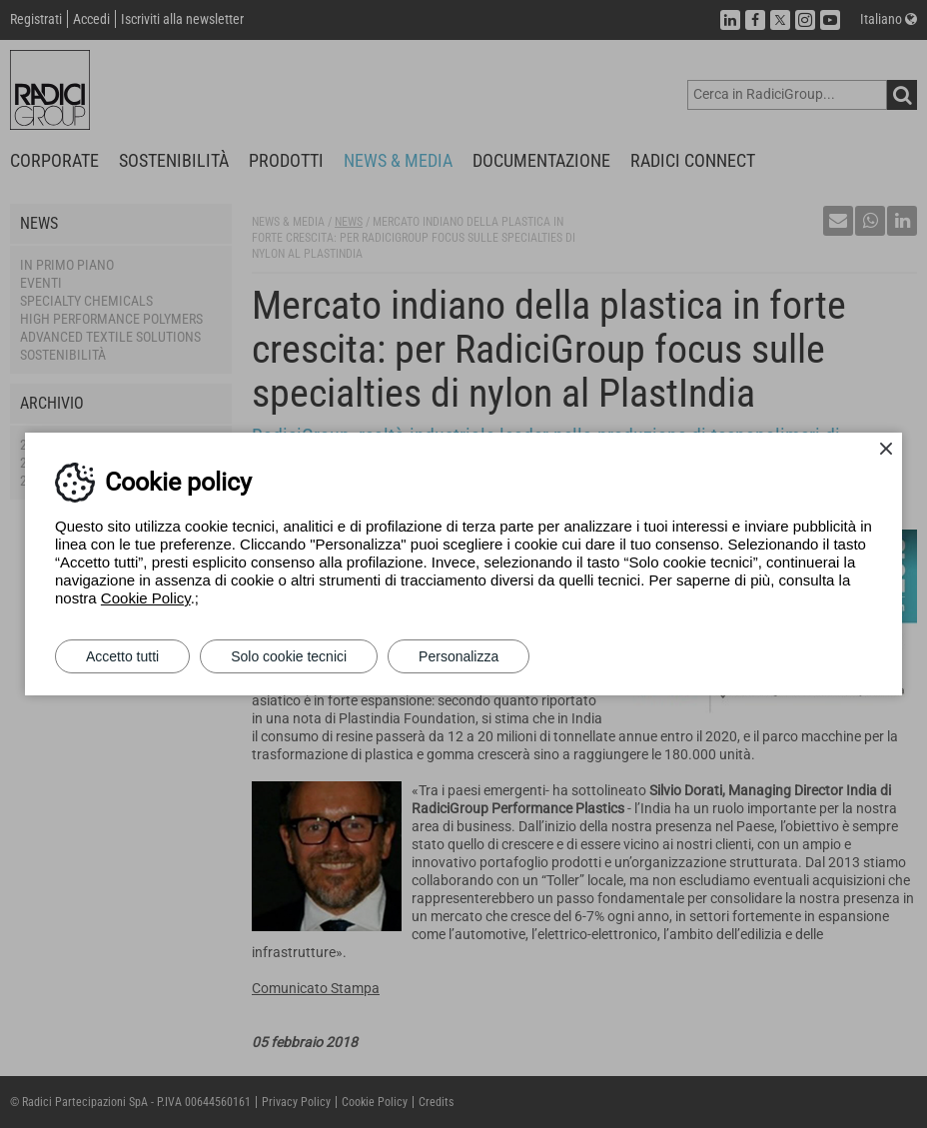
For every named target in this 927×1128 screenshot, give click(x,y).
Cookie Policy (146, 597)
